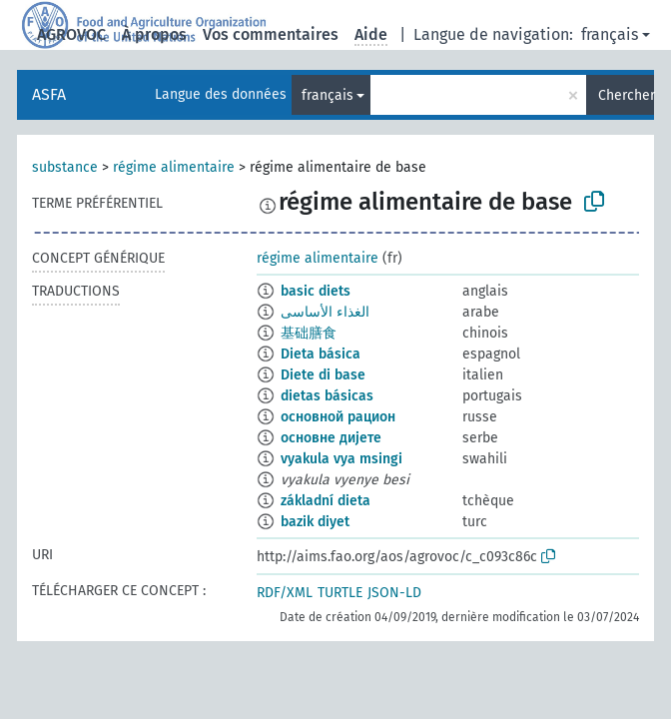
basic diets (315, 291)
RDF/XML (285, 592)
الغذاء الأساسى (325, 312)
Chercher (626, 95)
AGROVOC (71, 34)
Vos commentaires (270, 34)
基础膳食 (308, 333)
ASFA (49, 94)
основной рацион (338, 416)
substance (65, 167)
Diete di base (323, 374)
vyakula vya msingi (341, 458)
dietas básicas (327, 395)
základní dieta (325, 500)
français (609, 34)
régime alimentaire (174, 167)
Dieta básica (320, 354)
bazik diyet (315, 521)
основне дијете (331, 437)
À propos (154, 34)
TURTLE (340, 592)
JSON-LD (394, 592)
